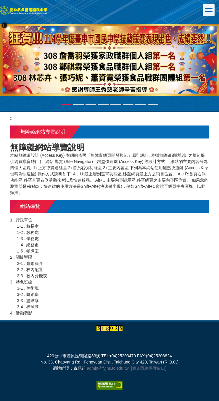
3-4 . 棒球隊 (28, 306)
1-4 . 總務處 (28, 244)
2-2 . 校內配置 (30, 269)
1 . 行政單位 (21, 220)
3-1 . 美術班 (28, 288)
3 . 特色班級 (21, 282)
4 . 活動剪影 (21, 313)
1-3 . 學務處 (28, 238)
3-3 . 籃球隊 (28, 300)
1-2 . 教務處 (28, 232)
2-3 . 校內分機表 (32, 275)
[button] (4, 25)
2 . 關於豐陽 (21, 257)
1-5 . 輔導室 (28, 251)
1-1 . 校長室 (28, 226)
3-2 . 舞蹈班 (28, 294)
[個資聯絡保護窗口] (148, 368)
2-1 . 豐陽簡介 (30, 263)
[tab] (66, 104)
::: (12, 118)
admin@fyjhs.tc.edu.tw (108, 368)
